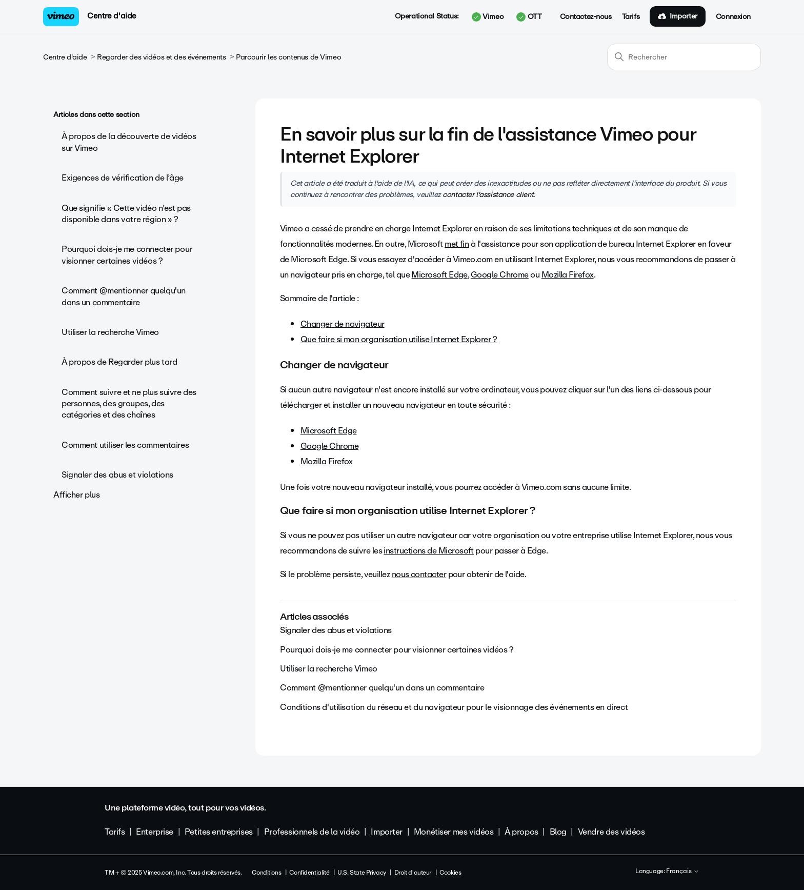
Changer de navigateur (342, 324)
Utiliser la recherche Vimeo (110, 332)
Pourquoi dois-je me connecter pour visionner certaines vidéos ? (127, 254)
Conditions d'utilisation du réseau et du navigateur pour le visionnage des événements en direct (454, 707)
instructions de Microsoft (429, 551)
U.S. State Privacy (361, 872)
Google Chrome (500, 275)
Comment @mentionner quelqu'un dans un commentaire (124, 296)
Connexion (733, 17)
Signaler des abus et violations (117, 475)
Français (682, 871)
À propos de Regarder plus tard (119, 362)
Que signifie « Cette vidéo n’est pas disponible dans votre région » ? (126, 213)
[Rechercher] (684, 57)
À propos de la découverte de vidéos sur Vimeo (129, 141)
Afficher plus (76, 495)
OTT (528, 17)
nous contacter (419, 574)
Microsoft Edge (439, 275)
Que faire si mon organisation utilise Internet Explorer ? (398, 339)
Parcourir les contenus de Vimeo (288, 57)
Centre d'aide (111, 16)
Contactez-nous (586, 17)
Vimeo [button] (488, 17)
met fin (457, 244)
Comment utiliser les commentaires (125, 445)
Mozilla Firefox (567, 275)
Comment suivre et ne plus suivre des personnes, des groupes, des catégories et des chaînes (129, 403)
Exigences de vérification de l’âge (123, 178)
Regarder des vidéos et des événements (161, 57)
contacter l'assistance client (488, 194)
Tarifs (630, 17)
